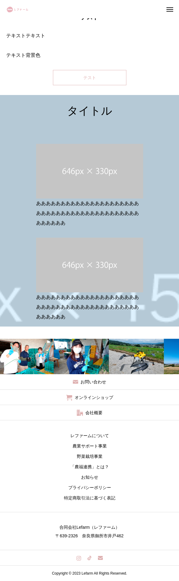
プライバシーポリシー (89, 487)
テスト (89, 77)
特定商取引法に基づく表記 (89, 497)
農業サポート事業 (90, 446)
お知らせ (89, 477)
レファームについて (89, 435)
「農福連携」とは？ (89, 466)
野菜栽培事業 (90, 456)
